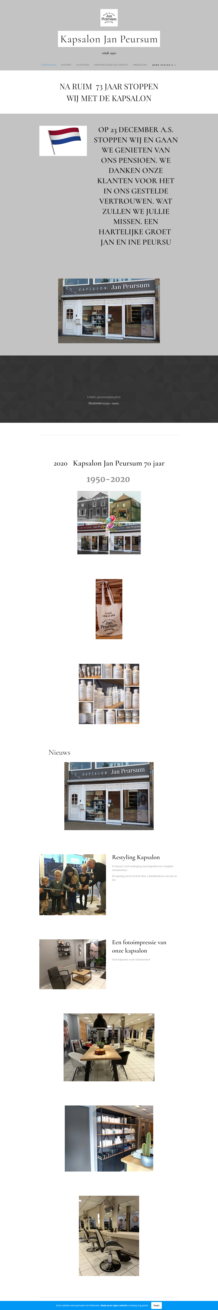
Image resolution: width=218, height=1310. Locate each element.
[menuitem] (53, 65)
